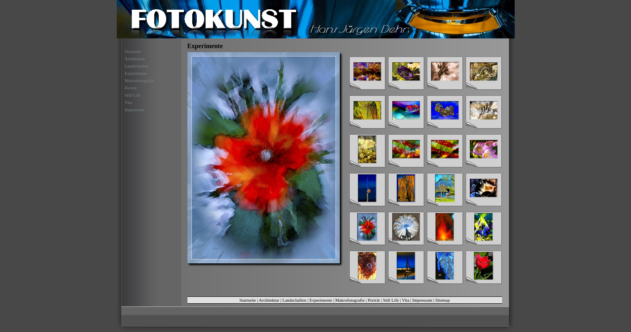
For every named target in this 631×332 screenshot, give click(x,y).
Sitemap (442, 300)
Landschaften (137, 65)
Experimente (136, 73)
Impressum (135, 109)
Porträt (131, 87)
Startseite (133, 51)
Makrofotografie (139, 80)
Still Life (133, 95)
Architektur (135, 58)
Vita (128, 102)
